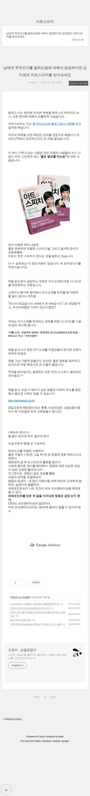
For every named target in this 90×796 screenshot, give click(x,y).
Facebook (46, 741)
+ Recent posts (12, 719)
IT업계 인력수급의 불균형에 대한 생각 (29, 608)
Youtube (56, 741)
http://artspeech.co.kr (21, 400)
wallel (60, 736)
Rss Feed (25, 741)
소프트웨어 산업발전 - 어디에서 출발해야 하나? (34, 604)
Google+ (65, 741)
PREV (36, 697)
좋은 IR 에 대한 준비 (20, 620)
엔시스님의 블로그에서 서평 (54, 123)
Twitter (38, 741)
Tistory (41, 736)
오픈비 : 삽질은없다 (22, 650)
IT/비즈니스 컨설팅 (20, 597)
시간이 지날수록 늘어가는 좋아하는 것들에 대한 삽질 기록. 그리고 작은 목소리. (37, 656)
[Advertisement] (45, 545)
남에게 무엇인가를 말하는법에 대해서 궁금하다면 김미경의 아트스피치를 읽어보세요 (44, 35)
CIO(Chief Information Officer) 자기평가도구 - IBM (36, 624)
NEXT (53, 697)
